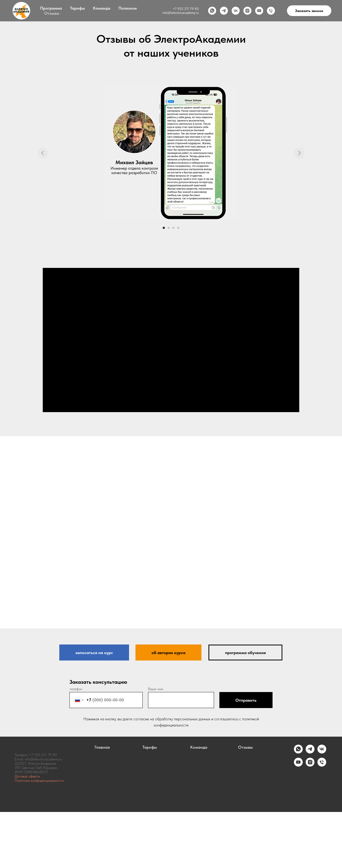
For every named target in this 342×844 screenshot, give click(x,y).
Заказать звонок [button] (309, 11)
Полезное (127, 8)
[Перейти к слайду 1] (164, 228)
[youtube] (259, 11)
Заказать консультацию (98, 682)
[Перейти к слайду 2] (169, 228)
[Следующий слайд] (299, 153)
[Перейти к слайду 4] (178, 228)
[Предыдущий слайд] (42, 153)
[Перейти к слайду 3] (173, 228)
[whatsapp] (212, 11)
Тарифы (77, 8)
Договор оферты (27, 776)
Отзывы (51, 13)
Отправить (245, 700)
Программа (51, 8)
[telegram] (224, 11)
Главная (102, 747)
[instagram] (247, 11)
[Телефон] (271, 11)
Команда (101, 8)
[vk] (236, 11)
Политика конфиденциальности (39, 780)
